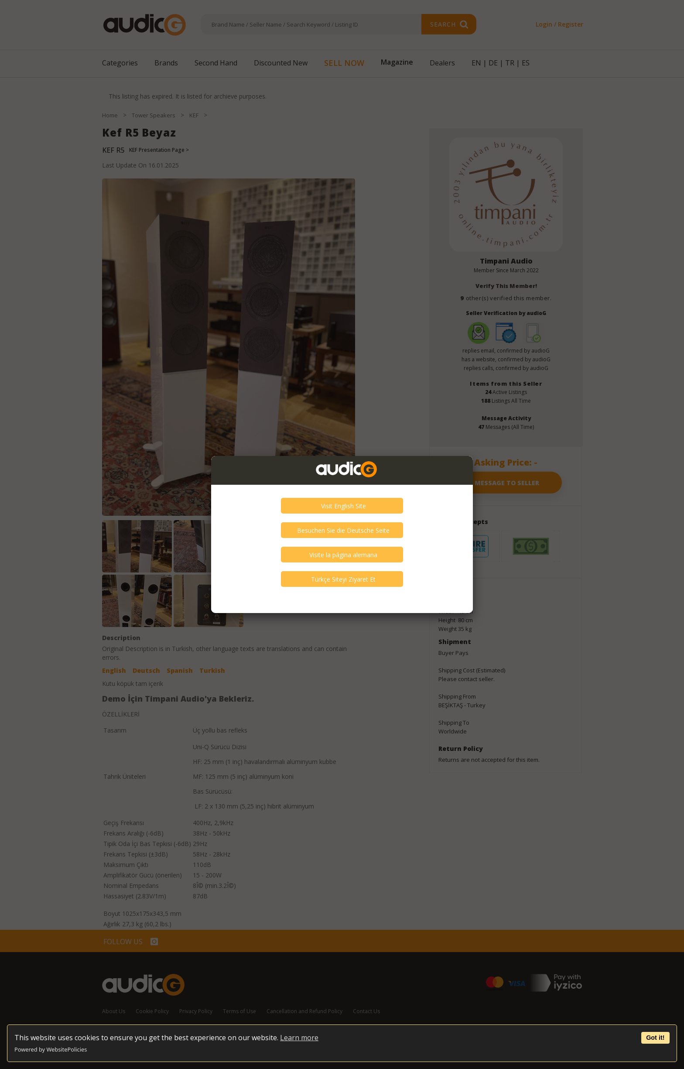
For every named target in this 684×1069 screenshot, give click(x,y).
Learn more (299, 1037)
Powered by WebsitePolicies (50, 1049)
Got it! (655, 1037)
